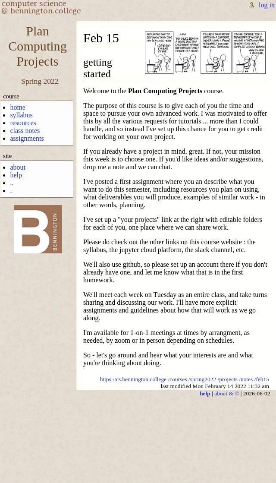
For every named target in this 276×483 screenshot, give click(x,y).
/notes (246, 379)
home (17, 107)
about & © (226, 393)
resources (23, 122)
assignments (27, 138)
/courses (177, 379)
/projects (228, 379)
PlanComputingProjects (37, 46)
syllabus (21, 115)
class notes (25, 130)
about (17, 167)
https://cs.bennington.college (133, 379)
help (16, 175)
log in (267, 5)
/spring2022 (202, 379)
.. (11, 182)
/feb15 (261, 379)
